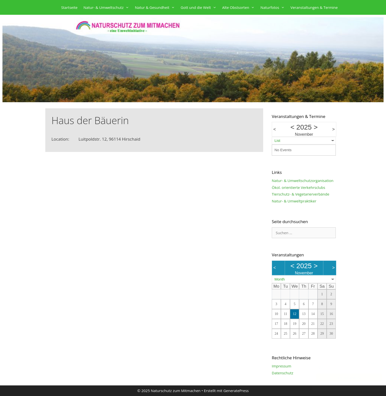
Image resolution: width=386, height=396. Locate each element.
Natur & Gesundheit (156, 7)
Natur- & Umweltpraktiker (294, 200)
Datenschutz (282, 372)
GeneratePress (236, 390)
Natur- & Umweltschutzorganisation (302, 180)
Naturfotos (274, 7)
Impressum (281, 365)
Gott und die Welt (200, 7)
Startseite (69, 7)
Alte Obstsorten (240, 7)
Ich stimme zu (344, 377)
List (277, 140)
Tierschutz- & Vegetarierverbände (300, 194)
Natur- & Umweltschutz (107, 7)
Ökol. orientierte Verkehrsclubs (298, 187)
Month (279, 279)
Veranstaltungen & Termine (314, 7)
